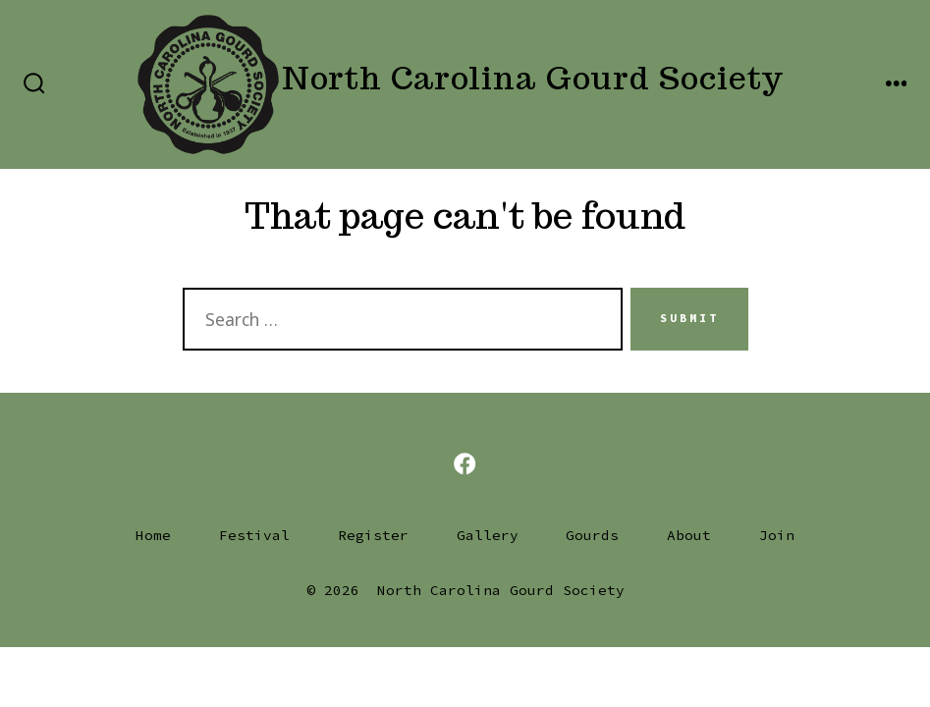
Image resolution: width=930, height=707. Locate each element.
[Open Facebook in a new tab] (464, 463)
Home (153, 535)
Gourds (592, 535)
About (689, 535)
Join (776, 535)
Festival (254, 535)
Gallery (488, 535)
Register (373, 535)
